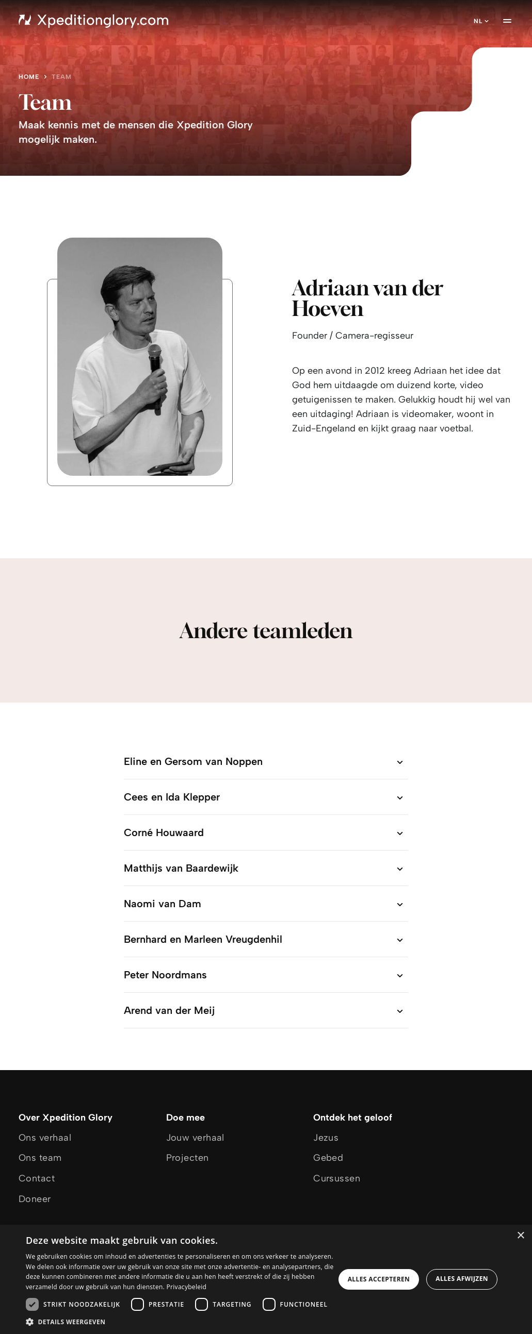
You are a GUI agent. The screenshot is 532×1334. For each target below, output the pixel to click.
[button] (180, 1321)
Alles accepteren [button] (379, 1279)
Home (29, 76)
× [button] (520, 1236)
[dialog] (266, 1279)
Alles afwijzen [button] (462, 1278)
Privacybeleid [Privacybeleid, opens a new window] (187, 1286)
